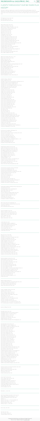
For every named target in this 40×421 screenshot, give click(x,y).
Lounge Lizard (26, 419)
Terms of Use (13, 419)
